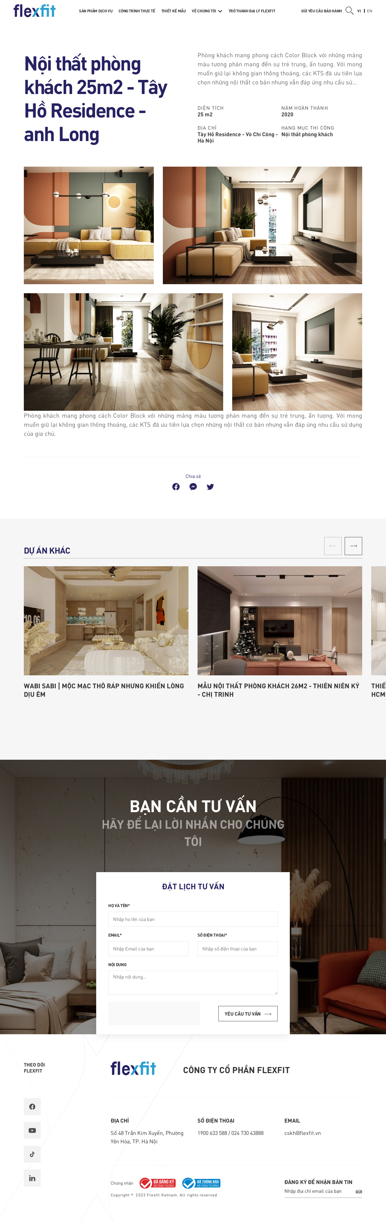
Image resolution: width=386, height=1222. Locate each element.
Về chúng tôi (207, 10)
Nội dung (117, 964)
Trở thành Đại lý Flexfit (252, 10)
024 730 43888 (247, 1132)
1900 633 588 (213, 1132)
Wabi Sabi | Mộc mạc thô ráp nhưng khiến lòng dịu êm (104, 689)
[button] (353, 546)
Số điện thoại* (212, 935)
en (369, 10)
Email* (115, 935)
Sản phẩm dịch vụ (95, 10)
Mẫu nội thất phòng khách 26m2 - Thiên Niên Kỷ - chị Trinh (278, 689)
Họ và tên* (119, 905)
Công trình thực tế (137, 10)
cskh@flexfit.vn (302, 1132)
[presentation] (154, 1013)
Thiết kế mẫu (173, 10)
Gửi (359, 1191)
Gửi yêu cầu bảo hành (321, 10)
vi (359, 10)
